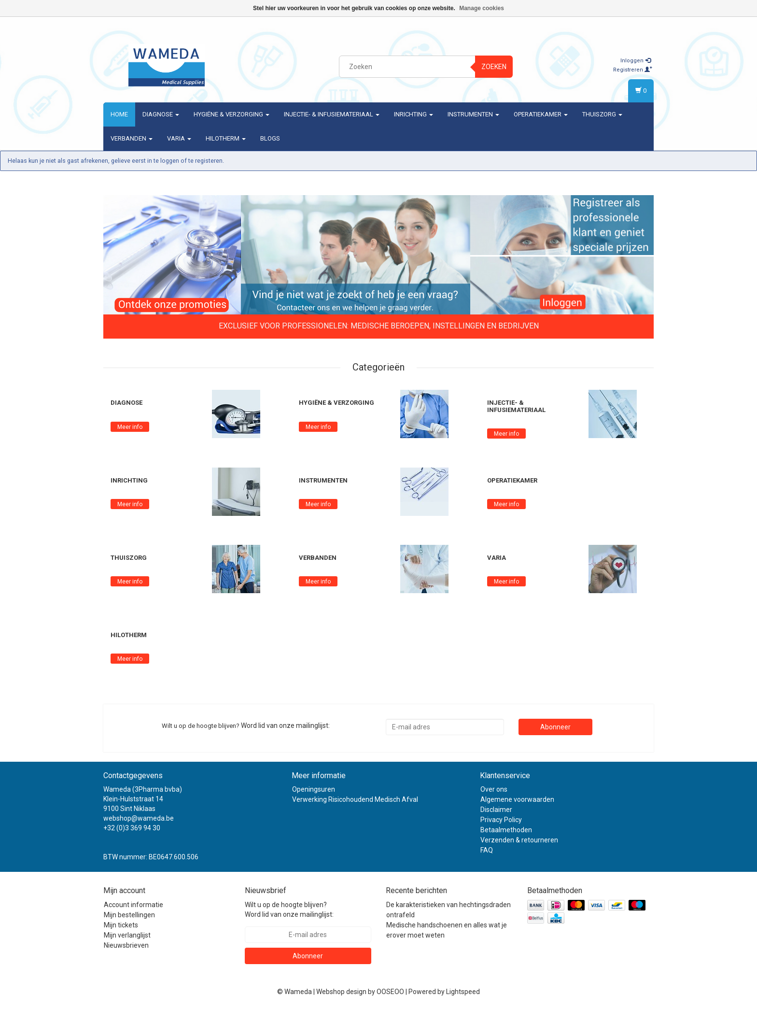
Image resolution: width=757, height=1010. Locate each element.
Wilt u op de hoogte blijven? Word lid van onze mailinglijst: (289, 909)
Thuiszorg (602, 114)
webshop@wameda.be (138, 818)
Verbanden (132, 138)
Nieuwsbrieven (126, 945)
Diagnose (160, 114)
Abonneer (555, 727)
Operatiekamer (541, 114)
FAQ (486, 850)
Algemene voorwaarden (517, 799)
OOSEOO (390, 992)
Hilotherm (226, 138)
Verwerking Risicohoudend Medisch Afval (355, 799)
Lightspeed (463, 992)
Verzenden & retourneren (519, 840)
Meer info (129, 427)
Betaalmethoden (506, 830)
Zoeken (493, 67)
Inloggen (635, 60)
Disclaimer (496, 809)
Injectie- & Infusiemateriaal (331, 114)
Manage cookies (481, 8)
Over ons (493, 789)
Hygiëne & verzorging (231, 114)
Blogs (270, 138)
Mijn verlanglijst (127, 935)
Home (119, 114)
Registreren (632, 70)
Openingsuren (313, 789)
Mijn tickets (121, 925)
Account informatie (133, 905)
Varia (179, 138)
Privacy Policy (501, 820)
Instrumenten (473, 114)
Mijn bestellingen (129, 915)
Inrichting (413, 114)
